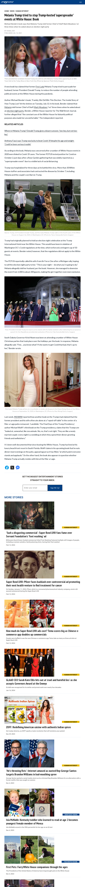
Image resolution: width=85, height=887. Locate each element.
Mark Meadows (40, 107)
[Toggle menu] (81, 2)
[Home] (7, 2)
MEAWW (18, 417)
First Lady (40, 86)
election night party (15, 111)
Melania (7, 107)
